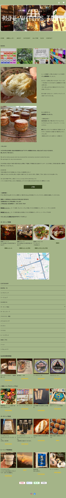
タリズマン (3, 325)
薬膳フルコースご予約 (24, 248)
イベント (3, 344)
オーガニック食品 (5, 307)
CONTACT (49, 38)
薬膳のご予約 (4, 340)
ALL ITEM (35, 38)
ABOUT (19, 38)
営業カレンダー (10, 38)
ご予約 (33, 187)
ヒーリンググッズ (5, 335)
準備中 (57, 243)
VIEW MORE (8, 380)
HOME (2, 38)
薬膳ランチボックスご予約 (41, 248)
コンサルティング (5, 292)
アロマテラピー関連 (5, 316)
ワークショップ (4, 297)
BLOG (42, 38)
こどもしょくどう (4, 349)
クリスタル (3, 330)
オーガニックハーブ (5, 311)
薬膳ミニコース (8, 248)
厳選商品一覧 (4, 288)
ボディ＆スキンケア (5, 321)
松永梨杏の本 (4, 302)
